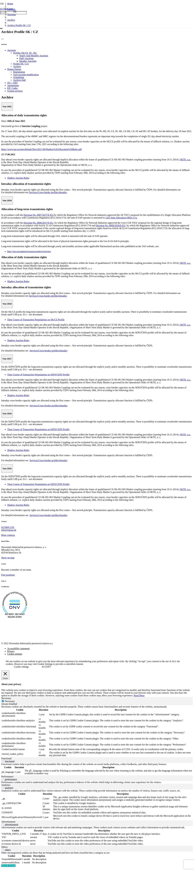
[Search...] (13, 12)
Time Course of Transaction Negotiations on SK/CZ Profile (35, 319)
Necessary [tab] (6, 698)
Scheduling (18, 77)
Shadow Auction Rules (18, 178)
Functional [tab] (6, 758)
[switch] (3, 761)
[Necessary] (3, 701)
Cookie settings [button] (21, 666)
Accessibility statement (18, 648)
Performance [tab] (7, 776)
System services (15, 91)
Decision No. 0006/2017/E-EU (38, 223)
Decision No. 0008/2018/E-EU (111, 225)
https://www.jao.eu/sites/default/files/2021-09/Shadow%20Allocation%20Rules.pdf (41, 149)
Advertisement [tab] (8, 821)
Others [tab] (4, 847)
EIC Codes (12, 88)
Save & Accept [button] (8, 865)
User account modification (26, 74)
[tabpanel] (97, 731)
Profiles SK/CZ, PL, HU (25, 53)
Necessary (10, 701)
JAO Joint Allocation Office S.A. (121, 217)
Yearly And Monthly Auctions (33, 55)
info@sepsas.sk (8, 530)
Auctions (11, 50)
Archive (17, 66)
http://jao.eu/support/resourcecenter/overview (29, 251)
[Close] (1, 28)
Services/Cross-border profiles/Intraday (48, 192)
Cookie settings (14, 654)
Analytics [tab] (5, 785)
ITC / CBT (12, 82)
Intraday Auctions (27, 61)
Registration (19, 72)
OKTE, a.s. (185, 159)
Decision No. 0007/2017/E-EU (38, 215)
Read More (139, 695)
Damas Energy (14, 69)
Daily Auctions (26, 58)
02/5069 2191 (7, 527)
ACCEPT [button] (46, 666)
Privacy (11, 651)
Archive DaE (19, 80)
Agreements (13, 85)
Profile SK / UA (21, 63)
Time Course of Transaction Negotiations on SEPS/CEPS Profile (38, 374)
